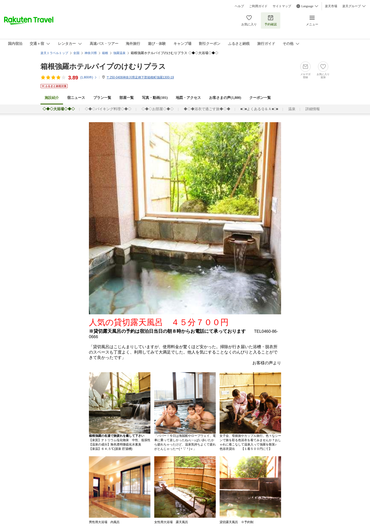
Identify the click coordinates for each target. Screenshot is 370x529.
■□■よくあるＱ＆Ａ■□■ (259, 109)
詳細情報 (312, 109)
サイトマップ (282, 6)
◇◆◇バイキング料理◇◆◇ (108, 109)
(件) (88, 77)
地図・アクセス (188, 98)
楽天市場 (331, 6)
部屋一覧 (126, 98)
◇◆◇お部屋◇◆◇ (157, 109)
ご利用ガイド (258, 6)
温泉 (291, 109)
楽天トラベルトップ (54, 53)
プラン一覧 (102, 98)
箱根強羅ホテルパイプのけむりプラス (103, 66)
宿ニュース (76, 98)
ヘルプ (239, 6)
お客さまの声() (225, 98)
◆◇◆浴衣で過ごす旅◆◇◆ (207, 109)
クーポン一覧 (260, 98)
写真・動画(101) (155, 98)
